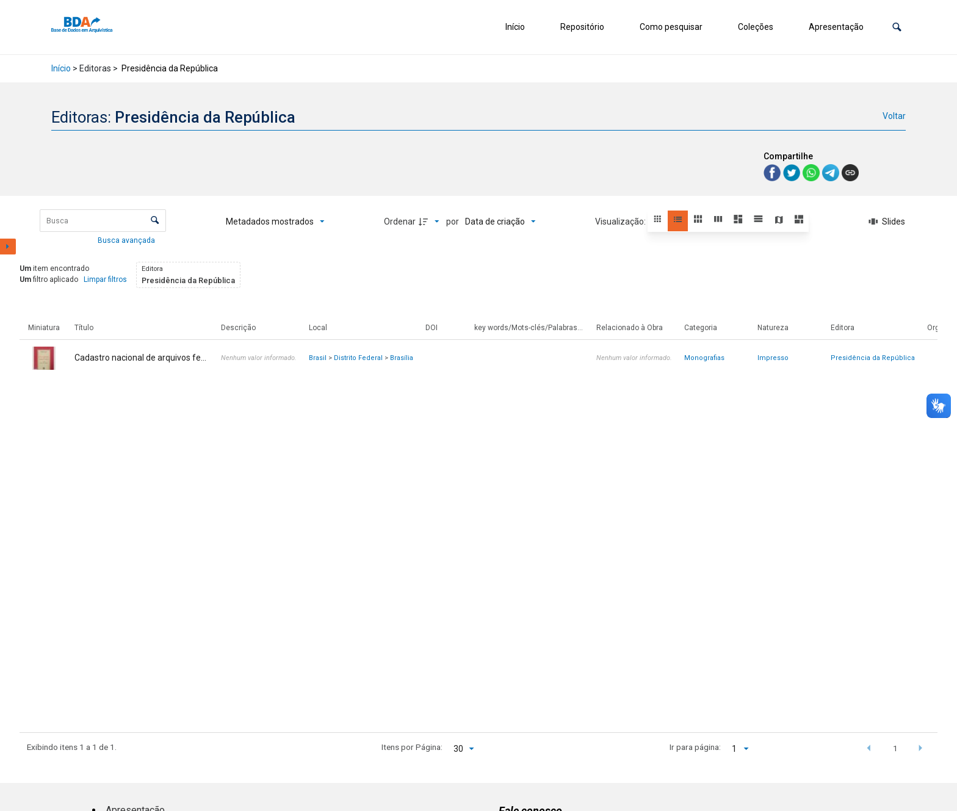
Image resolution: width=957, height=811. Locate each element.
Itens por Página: (411, 747)
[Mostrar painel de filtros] (8, 246)
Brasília (401, 358)
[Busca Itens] (103, 220)
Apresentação (836, 27)
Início (515, 27)
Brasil (318, 358)
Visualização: (621, 221)
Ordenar (400, 221)
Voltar (894, 116)
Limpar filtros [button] (105, 279)
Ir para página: (695, 747)
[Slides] (886, 221)
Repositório (582, 27)
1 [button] (895, 748)
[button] (897, 27)
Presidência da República (873, 358)
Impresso (773, 358)
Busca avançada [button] (127, 240)
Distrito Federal (358, 358)
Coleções (755, 27)
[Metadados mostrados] (275, 221)
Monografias (704, 358)
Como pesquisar (671, 27)
